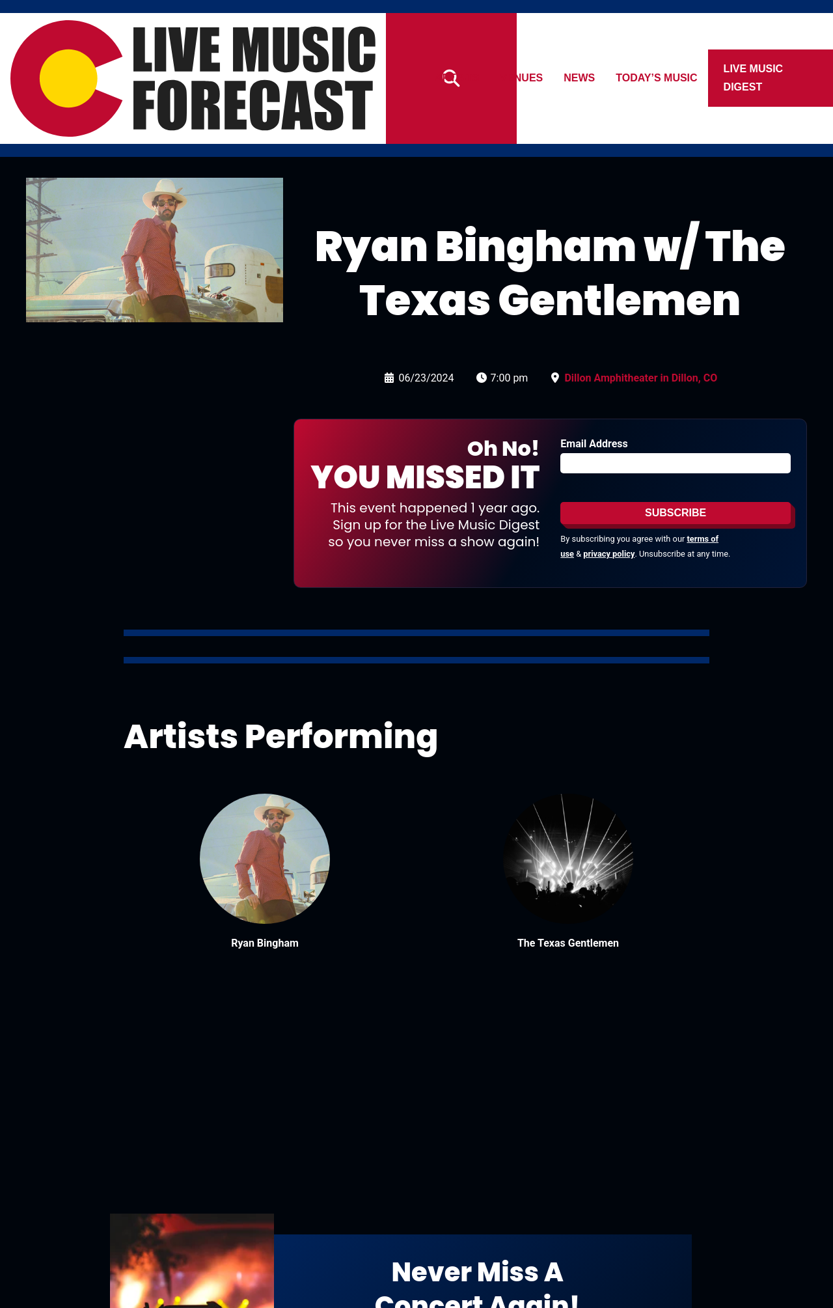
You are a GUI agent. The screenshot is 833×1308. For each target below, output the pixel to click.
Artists (457, 77)
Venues (521, 77)
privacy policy (609, 554)
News (579, 77)
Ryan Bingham (265, 943)
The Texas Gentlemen (568, 943)
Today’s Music (657, 77)
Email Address (593, 444)
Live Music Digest (754, 77)
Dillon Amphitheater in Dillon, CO (640, 378)
